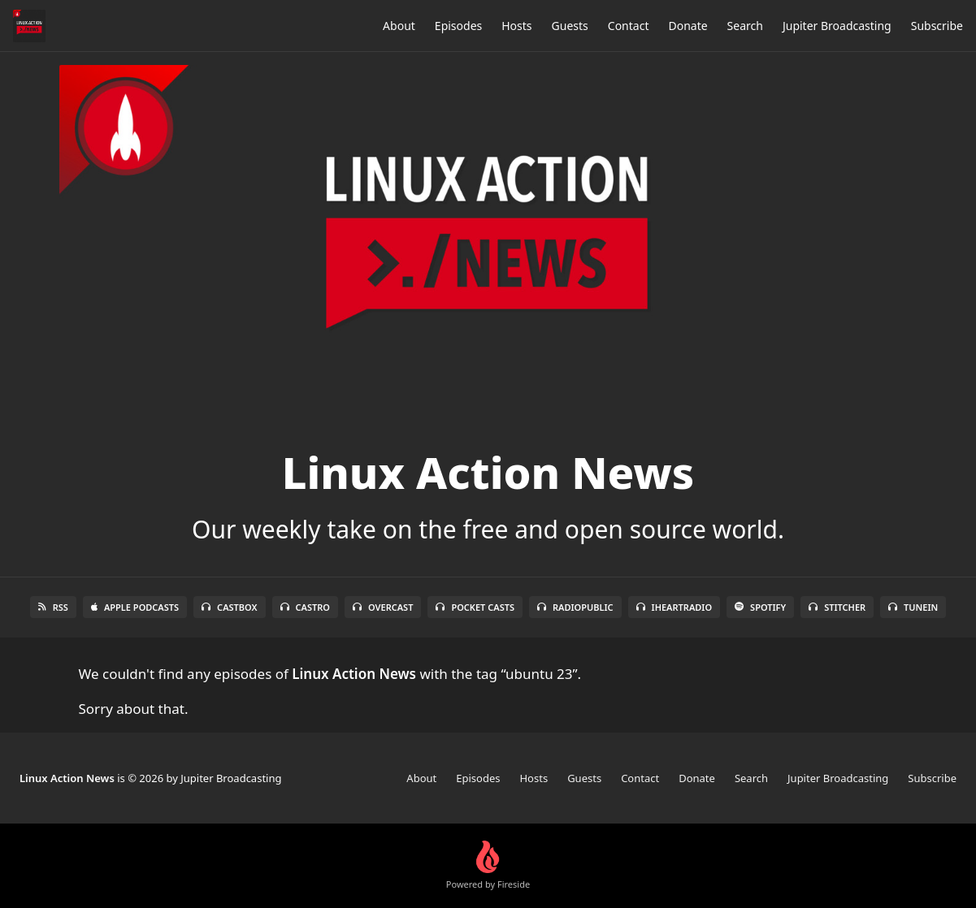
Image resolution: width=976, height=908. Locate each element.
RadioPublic (575, 607)
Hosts (516, 25)
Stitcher (837, 607)
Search (745, 25)
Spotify (760, 607)
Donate (687, 25)
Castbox (229, 607)
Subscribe (937, 25)
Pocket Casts (475, 607)
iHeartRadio (674, 607)
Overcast (383, 607)
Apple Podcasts (135, 607)
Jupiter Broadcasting (837, 25)
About (399, 25)
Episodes (458, 25)
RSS (53, 607)
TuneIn (913, 607)
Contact (628, 25)
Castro (305, 607)
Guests (570, 25)
